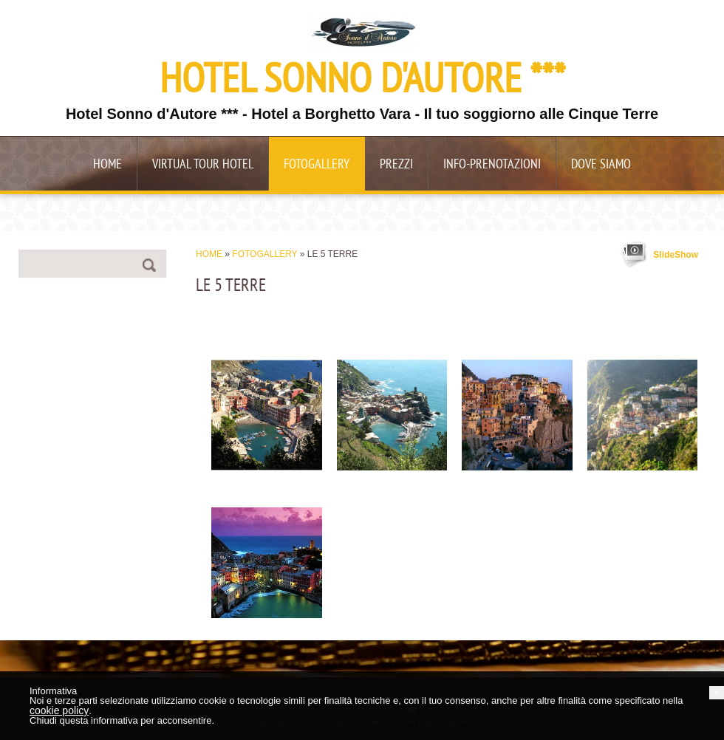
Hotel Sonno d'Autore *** (362, 82)
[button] (716, 692)
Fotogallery (316, 165)
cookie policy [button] (59, 710)
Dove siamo (601, 165)
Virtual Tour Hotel (202, 165)
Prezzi (396, 165)
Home (107, 165)
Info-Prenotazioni (492, 165)
